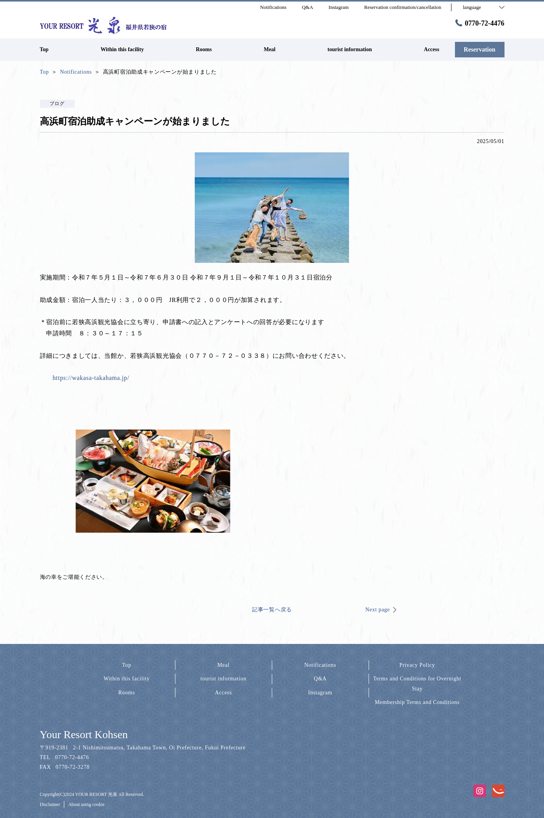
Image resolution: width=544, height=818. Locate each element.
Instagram (320, 692)
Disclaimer (50, 804)
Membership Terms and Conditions (417, 702)
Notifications (320, 665)
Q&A (320, 679)
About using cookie (86, 804)
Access (223, 692)
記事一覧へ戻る (272, 610)
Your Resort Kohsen (84, 734)
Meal (223, 665)
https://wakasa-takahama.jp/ (91, 377)
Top (126, 665)
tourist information (224, 679)
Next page (378, 610)
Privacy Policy (417, 665)
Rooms (126, 692)
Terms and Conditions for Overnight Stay (417, 683)
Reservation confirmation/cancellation (402, 7)
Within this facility (126, 679)
